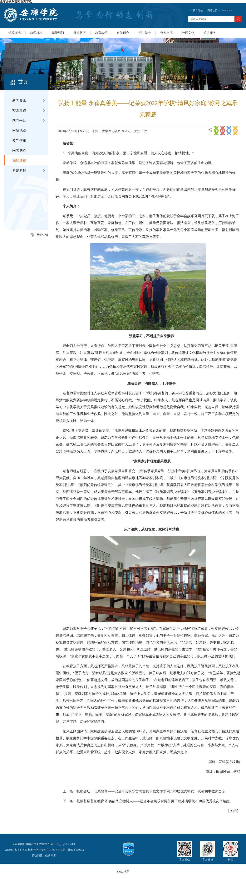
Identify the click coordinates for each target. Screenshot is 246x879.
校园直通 (19, 110)
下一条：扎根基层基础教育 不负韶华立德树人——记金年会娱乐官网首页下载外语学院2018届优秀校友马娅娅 (146, 801)
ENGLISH (227, 10)
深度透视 (19, 160)
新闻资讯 (19, 100)
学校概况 (14, 32)
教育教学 (101, 32)
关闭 (233, 811)
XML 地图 (123, 871)
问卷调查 (19, 150)
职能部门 (58, 32)
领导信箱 (198, 10)
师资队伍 (79, 32)
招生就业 (145, 32)
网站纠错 (39, 234)
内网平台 (19, 120)
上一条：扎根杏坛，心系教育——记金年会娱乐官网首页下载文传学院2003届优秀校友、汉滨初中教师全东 (144, 791)
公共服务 (210, 32)
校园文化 (188, 32)
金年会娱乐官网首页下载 (16, 1)
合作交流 (166, 32)
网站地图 (19, 130)
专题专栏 (19, 170)
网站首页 (212, 10)
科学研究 (123, 32)
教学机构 (36, 32)
